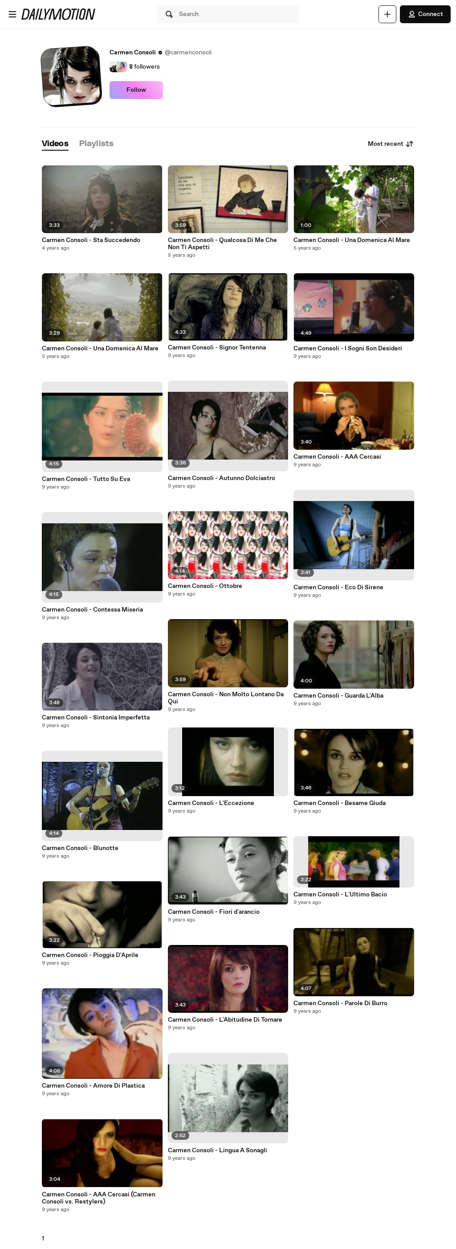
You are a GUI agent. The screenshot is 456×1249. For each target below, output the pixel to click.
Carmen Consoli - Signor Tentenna (217, 347)
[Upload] (387, 14)
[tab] (55, 144)
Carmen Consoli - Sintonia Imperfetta (96, 717)
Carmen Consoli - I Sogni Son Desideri (347, 348)
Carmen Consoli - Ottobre (205, 586)
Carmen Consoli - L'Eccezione (211, 803)
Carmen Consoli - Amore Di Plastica (93, 1085)
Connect (425, 14)
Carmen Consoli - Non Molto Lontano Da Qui (226, 698)
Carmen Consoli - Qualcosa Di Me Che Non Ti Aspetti (222, 244)
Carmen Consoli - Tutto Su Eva (86, 479)
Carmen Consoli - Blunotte (80, 848)
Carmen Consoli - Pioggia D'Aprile (90, 955)
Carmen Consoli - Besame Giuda (339, 803)
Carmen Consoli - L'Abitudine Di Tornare (225, 1019)
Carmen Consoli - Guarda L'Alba (338, 695)
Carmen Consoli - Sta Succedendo (91, 240)
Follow (136, 90)
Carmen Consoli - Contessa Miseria (92, 609)
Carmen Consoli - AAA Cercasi (337, 456)
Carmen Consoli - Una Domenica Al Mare (100, 348)
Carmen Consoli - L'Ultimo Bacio (340, 894)
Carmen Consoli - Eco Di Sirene (338, 587)
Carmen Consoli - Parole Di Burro (340, 1003)
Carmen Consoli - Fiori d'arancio (214, 912)
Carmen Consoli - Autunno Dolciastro (221, 478)
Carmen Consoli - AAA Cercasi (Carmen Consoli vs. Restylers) (98, 1198)
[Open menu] (12, 14)
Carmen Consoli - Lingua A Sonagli (217, 1150)
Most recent (391, 144)
